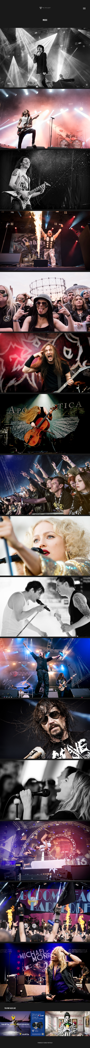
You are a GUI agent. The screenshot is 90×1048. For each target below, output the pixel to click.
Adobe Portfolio (48, 1043)
